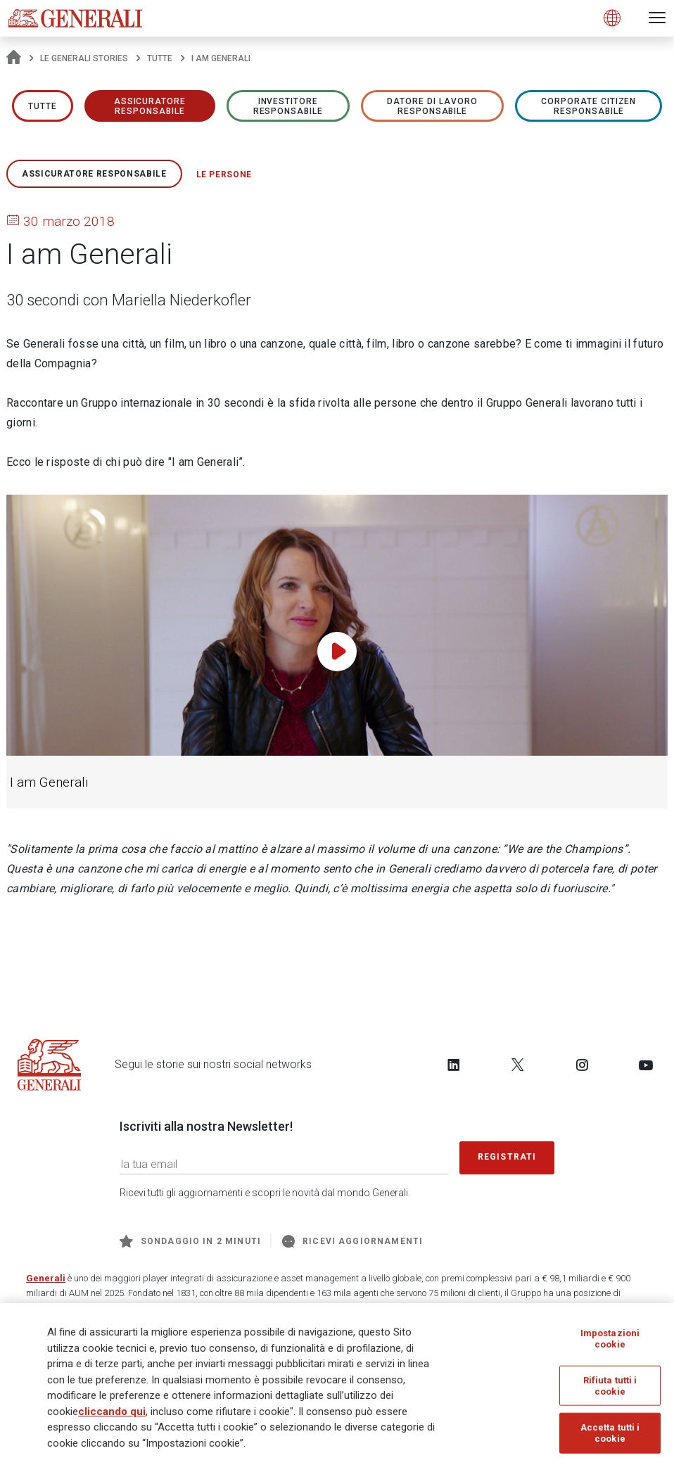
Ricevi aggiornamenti (352, 1241)
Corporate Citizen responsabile (588, 106)
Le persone (224, 174)
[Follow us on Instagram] (581, 1064)
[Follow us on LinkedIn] (453, 1064)
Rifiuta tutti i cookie (610, 1386)
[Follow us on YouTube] (645, 1064)
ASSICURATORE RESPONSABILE (150, 106)
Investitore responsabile (288, 106)
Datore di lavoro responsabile (432, 106)
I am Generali (49, 782)
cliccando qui (112, 1411)
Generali (45, 1278)
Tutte (159, 58)
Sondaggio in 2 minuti (190, 1241)
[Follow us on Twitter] (517, 1064)
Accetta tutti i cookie (610, 1433)
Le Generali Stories (84, 58)
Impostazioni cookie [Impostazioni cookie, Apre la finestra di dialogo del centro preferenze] (610, 1339)
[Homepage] (13, 58)
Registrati (507, 1157)
